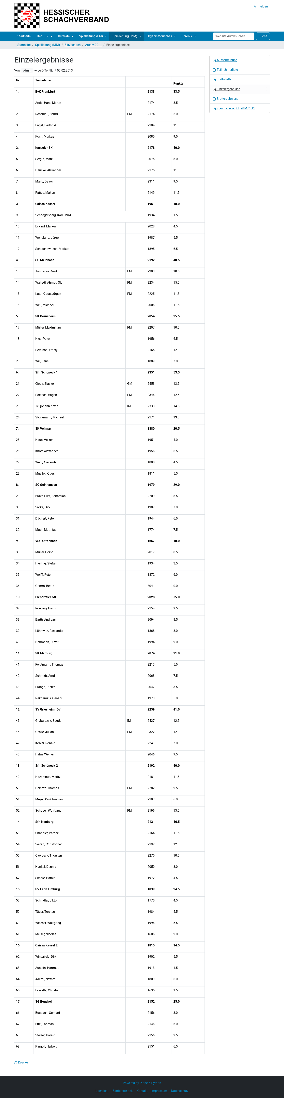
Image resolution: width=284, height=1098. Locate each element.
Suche (263, 36)
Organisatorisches (159, 36)
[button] (52, 36)
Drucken (22, 1062)
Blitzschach (72, 45)
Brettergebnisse (225, 99)
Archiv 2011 (93, 45)
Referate (64, 36)
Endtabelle (222, 79)
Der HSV (43, 36)
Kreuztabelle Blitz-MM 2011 (234, 108)
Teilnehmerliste (225, 70)
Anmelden (261, 6)
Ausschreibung (225, 60)
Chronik (186, 36)
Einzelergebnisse (226, 89)
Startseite (24, 36)
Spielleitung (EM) (91, 36)
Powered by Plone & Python (142, 1083)
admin (26, 70)
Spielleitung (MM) (124, 36)
